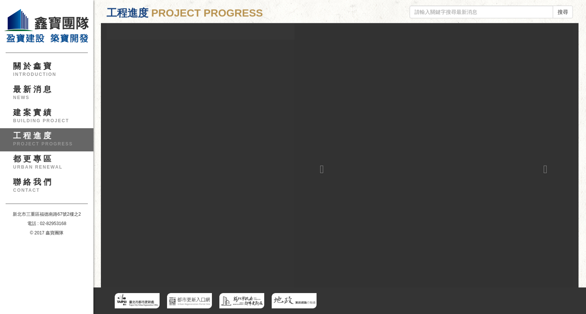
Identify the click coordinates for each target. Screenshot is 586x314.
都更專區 (49, 164)
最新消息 (49, 95)
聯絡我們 (49, 188)
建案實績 (49, 118)
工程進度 (49, 141)
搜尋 (563, 12)
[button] (320, 146)
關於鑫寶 (49, 72)
